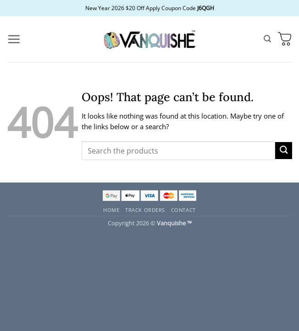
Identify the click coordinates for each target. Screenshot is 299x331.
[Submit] (283, 150)
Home (111, 209)
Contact (183, 209)
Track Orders (145, 209)
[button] (14, 39)
